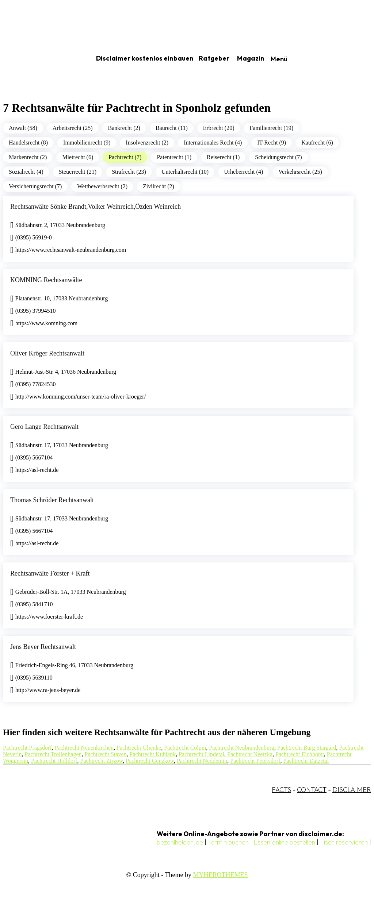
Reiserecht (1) (223, 157)
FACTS (281, 789)
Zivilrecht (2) (158, 186)
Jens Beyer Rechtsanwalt (43, 646)
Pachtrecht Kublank (153, 754)
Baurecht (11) (172, 128)
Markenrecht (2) (28, 157)
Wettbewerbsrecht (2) (102, 186)
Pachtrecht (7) (124, 157)
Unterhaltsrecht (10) (185, 172)
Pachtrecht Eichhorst (299, 754)
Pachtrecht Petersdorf (255, 761)
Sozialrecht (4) (26, 172)
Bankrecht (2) (124, 128)
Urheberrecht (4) (243, 172)
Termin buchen (228, 842)
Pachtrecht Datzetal (306, 761)
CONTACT (312, 789)
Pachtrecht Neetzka (249, 754)
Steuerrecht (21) (78, 172)
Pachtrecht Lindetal (201, 754)
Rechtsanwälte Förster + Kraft (50, 573)
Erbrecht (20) (218, 128)
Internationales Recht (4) (213, 142)
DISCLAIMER (351, 789)
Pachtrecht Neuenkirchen (84, 748)
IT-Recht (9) (271, 142)
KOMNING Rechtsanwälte (46, 280)
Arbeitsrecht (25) (73, 128)
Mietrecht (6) (77, 157)
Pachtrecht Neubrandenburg (241, 748)
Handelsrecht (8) (28, 142)
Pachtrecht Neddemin (202, 761)
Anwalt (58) (23, 128)
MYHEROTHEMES (220, 874)
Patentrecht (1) (174, 157)
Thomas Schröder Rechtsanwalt (52, 500)
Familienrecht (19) (271, 128)
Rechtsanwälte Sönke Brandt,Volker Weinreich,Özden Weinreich (95, 206)
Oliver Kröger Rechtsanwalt (47, 353)
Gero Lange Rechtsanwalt (44, 426)
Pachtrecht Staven (106, 754)
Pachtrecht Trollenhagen (53, 754)
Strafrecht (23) (129, 172)
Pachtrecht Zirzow (101, 761)
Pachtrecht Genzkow (150, 761)
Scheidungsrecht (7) (278, 157)
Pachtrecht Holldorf (54, 761)
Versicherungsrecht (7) (35, 186)
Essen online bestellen (284, 842)
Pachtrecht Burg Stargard (306, 748)
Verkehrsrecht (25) (300, 172)
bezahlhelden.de (180, 842)
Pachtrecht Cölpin (185, 748)
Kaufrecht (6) (317, 142)
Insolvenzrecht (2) (147, 142)
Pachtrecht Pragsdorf (27, 748)
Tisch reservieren (344, 842)
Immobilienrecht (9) (86, 142)
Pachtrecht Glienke (139, 748)
